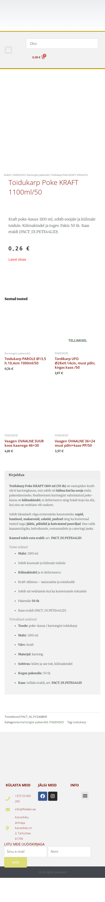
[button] (8, 50)
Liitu (15, 862)
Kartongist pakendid (38, 175)
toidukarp (79, 722)
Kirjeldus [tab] (16, 474)
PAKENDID (19, 175)
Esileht (7, 175)
